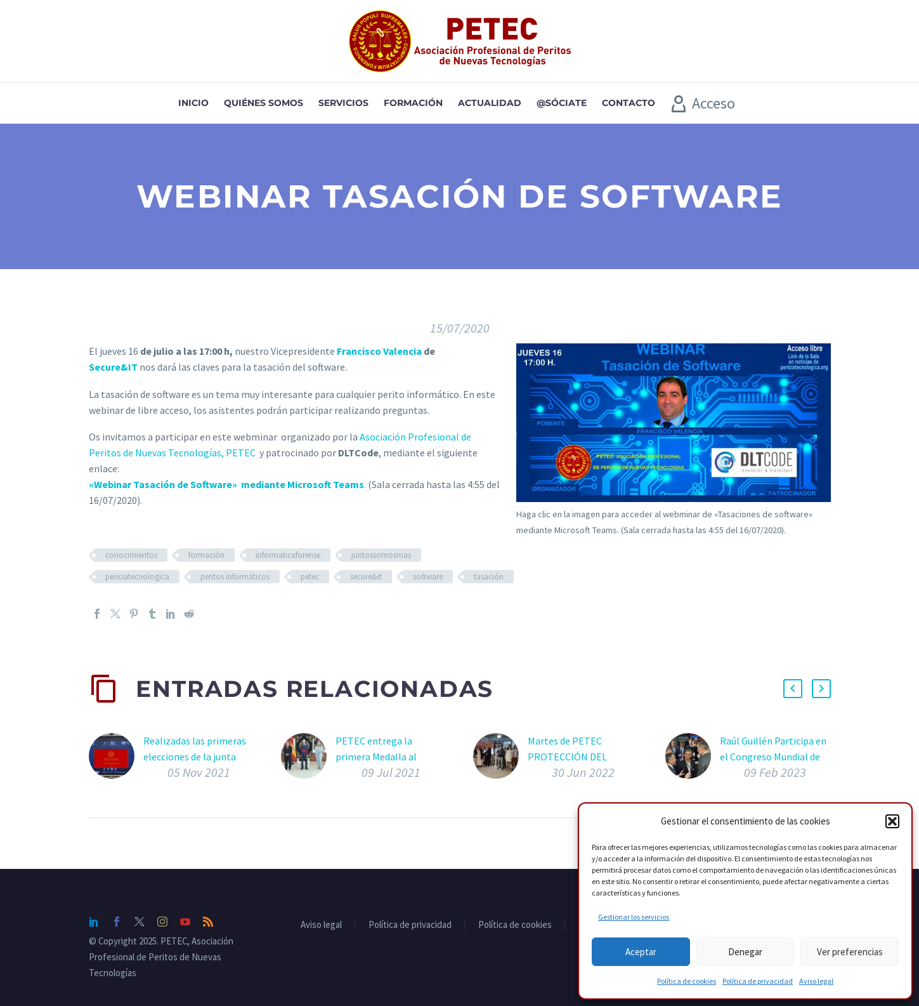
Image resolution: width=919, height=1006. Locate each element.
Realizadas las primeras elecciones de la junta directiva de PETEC (194, 756)
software (428, 576)
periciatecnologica (137, 576)
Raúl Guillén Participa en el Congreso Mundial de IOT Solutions (773, 756)
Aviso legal (816, 981)
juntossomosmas (381, 555)
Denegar (745, 952)
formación (206, 555)
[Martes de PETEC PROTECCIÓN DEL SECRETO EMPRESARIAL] (500, 759)
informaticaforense (288, 555)
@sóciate (562, 103)
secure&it (366, 576)
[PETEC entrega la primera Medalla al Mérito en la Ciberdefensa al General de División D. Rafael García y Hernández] (308, 759)
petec (310, 576)
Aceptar (640, 952)
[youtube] (185, 922)
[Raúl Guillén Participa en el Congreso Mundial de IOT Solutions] (692, 759)
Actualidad (489, 103)
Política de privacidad (757, 981)
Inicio (193, 103)
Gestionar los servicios (633, 917)
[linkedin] (94, 922)
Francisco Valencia (379, 351)
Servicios (343, 103)
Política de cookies (686, 981)
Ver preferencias (850, 952)
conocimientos (131, 555)
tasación (489, 576)
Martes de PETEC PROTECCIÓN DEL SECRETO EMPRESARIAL (581, 756)
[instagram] (162, 922)
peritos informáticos (235, 576)
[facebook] (117, 922)
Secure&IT (113, 367)
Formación (413, 103)
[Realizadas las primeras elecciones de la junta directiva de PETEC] (116, 759)
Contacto (628, 103)
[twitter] (139, 922)
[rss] (208, 922)
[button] (892, 821)
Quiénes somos (263, 103)
